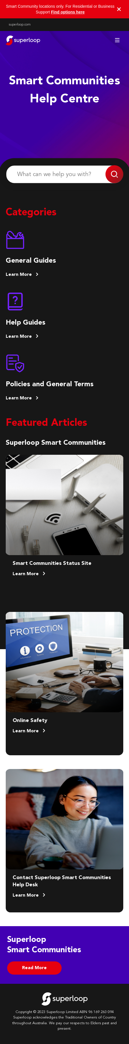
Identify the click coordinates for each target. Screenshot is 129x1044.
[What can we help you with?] (64, 174)
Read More (34, 968)
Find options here (68, 12)
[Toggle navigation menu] (117, 40)
